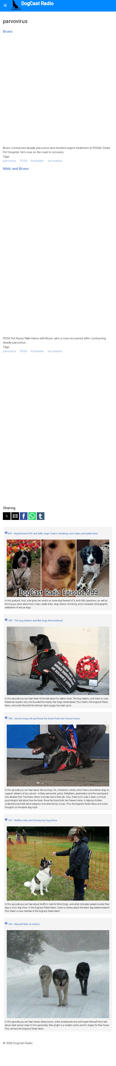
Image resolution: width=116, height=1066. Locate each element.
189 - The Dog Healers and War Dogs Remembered (34, 620)
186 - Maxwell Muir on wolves (22, 924)
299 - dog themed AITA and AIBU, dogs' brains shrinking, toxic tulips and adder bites (51, 533)
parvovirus (9, 161)
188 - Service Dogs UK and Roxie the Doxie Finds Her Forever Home (42, 718)
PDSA (23, 161)
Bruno (8, 31)
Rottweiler (37, 161)
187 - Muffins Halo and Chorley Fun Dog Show (31, 820)
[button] (7, 516)
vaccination (55, 161)
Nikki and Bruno (16, 168)
